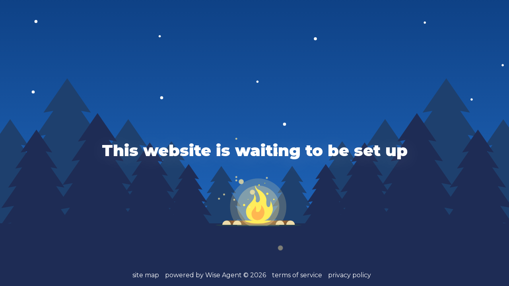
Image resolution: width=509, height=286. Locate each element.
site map (145, 275)
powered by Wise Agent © (215, 275)
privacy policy (349, 275)
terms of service (297, 275)
